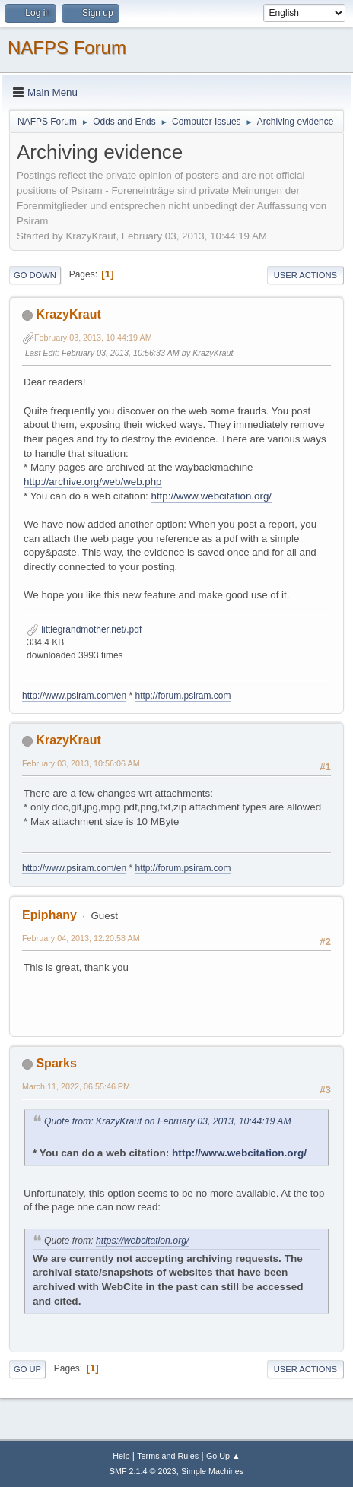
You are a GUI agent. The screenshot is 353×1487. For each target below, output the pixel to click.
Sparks (56, 1063)
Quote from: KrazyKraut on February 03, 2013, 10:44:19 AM (167, 1121)
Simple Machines (212, 1471)
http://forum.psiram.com (183, 695)
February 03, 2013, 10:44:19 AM (93, 337)
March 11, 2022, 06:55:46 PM (76, 1086)
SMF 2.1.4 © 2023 (143, 1471)
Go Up (27, 1369)
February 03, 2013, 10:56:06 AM (81, 763)
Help (121, 1455)
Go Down (35, 275)
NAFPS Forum (67, 47)
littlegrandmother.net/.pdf (84, 629)
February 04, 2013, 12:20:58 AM (81, 938)
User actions (305, 275)
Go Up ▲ (223, 1455)
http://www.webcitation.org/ (211, 496)
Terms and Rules (168, 1455)
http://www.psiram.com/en (74, 695)
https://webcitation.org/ (142, 1240)
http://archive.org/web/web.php (93, 481)
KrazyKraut (68, 314)
